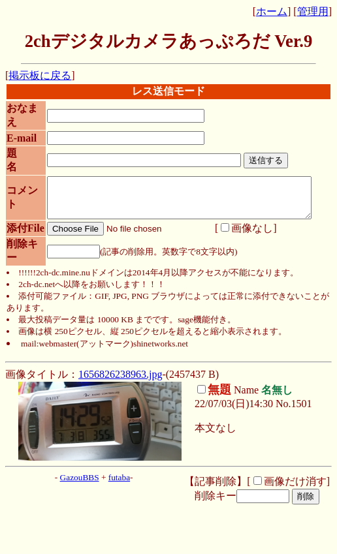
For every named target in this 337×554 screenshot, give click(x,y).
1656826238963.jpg (120, 393)
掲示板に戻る (39, 75)
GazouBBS (79, 496)
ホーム (271, 11)
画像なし (240, 241)
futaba (119, 496)
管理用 (313, 11)
